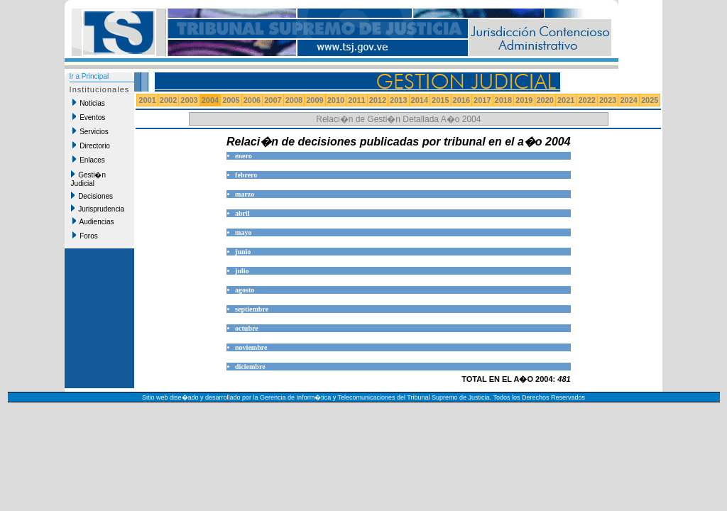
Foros (85, 235)
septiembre (251, 309)
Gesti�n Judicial (88, 178)
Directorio (91, 145)
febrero (246, 175)
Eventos (89, 117)
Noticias (88, 103)
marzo (244, 194)
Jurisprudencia (98, 208)
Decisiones (92, 196)
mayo (243, 232)
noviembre (251, 347)
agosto (244, 290)
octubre (246, 328)
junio (243, 252)
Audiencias (93, 221)
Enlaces (88, 159)
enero (243, 156)
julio (241, 271)
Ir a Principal (89, 76)
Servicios (90, 131)
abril (242, 213)
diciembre (250, 366)
